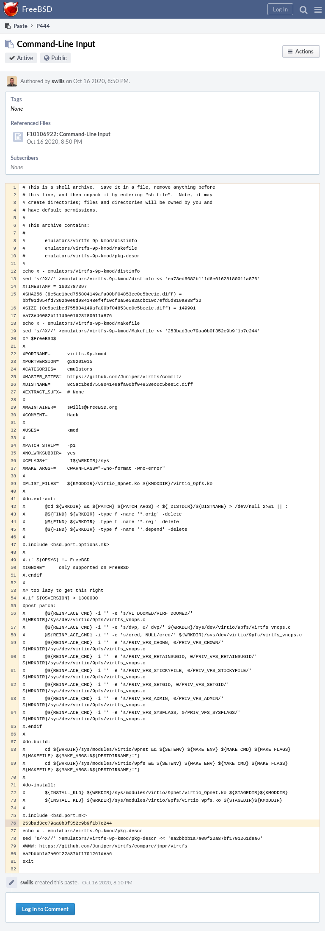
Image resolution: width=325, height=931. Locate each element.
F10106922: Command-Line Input (68, 134)
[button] (318, 9)
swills (58, 81)
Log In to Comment (45, 909)
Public (59, 58)
